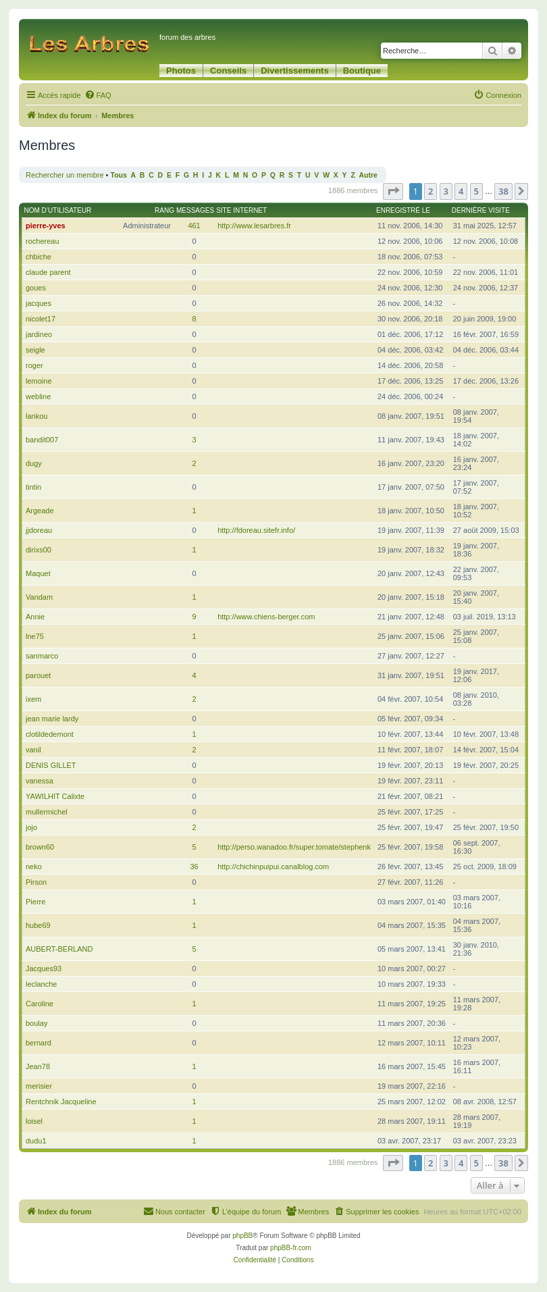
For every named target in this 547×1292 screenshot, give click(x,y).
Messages (195, 210)
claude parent (48, 272)
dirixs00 (38, 550)
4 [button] (461, 191)
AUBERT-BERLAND (59, 949)
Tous (119, 175)
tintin (33, 487)
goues (36, 288)
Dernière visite (481, 210)
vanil (33, 750)
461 (194, 226)
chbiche (38, 257)
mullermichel (47, 812)
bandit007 (42, 440)
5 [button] (476, 191)
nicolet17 (40, 319)
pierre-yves (46, 226)
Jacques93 (43, 968)
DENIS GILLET (51, 765)
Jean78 (38, 1066)
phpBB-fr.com (290, 1247)
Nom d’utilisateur (58, 210)
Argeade (40, 511)
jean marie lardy (52, 719)
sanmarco (42, 656)
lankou (36, 416)
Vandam (39, 597)
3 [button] (446, 191)
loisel (34, 1121)
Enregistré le (403, 210)
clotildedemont (50, 734)
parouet (38, 675)
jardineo (39, 334)
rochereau (42, 241)
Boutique (362, 71)
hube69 (38, 925)
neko (34, 866)
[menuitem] (97, 95)
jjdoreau (39, 530)
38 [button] (503, 191)
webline (38, 396)
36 (194, 866)
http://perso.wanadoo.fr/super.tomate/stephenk (294, 847)
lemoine (39, 381)
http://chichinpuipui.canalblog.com (273, 866)
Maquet (38, 573)
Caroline (39, 1004)
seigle (35, 350)
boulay (36, 1023)
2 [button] (430, 191)
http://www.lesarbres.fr (254, 226)
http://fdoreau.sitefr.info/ (256, 530)
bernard (38, 1043)
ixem (33, 699)
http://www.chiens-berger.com (266, 617)
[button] (393, 191)
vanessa (39, 781)
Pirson (36, 882)
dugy (34, 463)
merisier (39, 1086)
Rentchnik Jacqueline (61, 1101)
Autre (368, 175)
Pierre (35, 902)
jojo (31, 827)
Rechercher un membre (65, 175)
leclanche (41, 984)
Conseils (228, 71)
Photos (181, 71)
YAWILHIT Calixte (55, 796)
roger (34, 365)
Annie (35, 617)
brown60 (40, 847)
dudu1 (36, 1141)
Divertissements (294, 71)
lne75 (35, 636)
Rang (164, 210)
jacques (38, 303)
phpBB (242, 1235)
